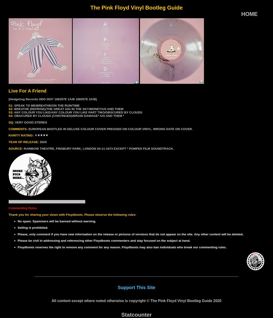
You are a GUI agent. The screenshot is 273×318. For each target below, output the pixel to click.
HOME (249, 14)
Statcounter (136, 315)
